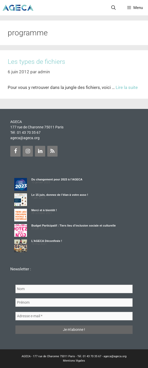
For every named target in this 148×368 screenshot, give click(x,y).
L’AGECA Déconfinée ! (46, 240)
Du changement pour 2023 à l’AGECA (56, 179)
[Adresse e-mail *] (74, 316)
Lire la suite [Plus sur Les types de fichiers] (127, 87)
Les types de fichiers (36, 61)
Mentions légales (74, 360)
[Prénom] (74, 302)
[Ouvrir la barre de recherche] (114, 7)
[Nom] (74, 289)
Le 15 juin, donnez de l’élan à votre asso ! (59, 194)
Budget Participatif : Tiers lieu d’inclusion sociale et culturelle (73, 225)
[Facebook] (15, 151)
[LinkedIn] (40, 151)
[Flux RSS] (52, 151)
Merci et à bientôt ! (44, 210)
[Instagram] (28, 151)
